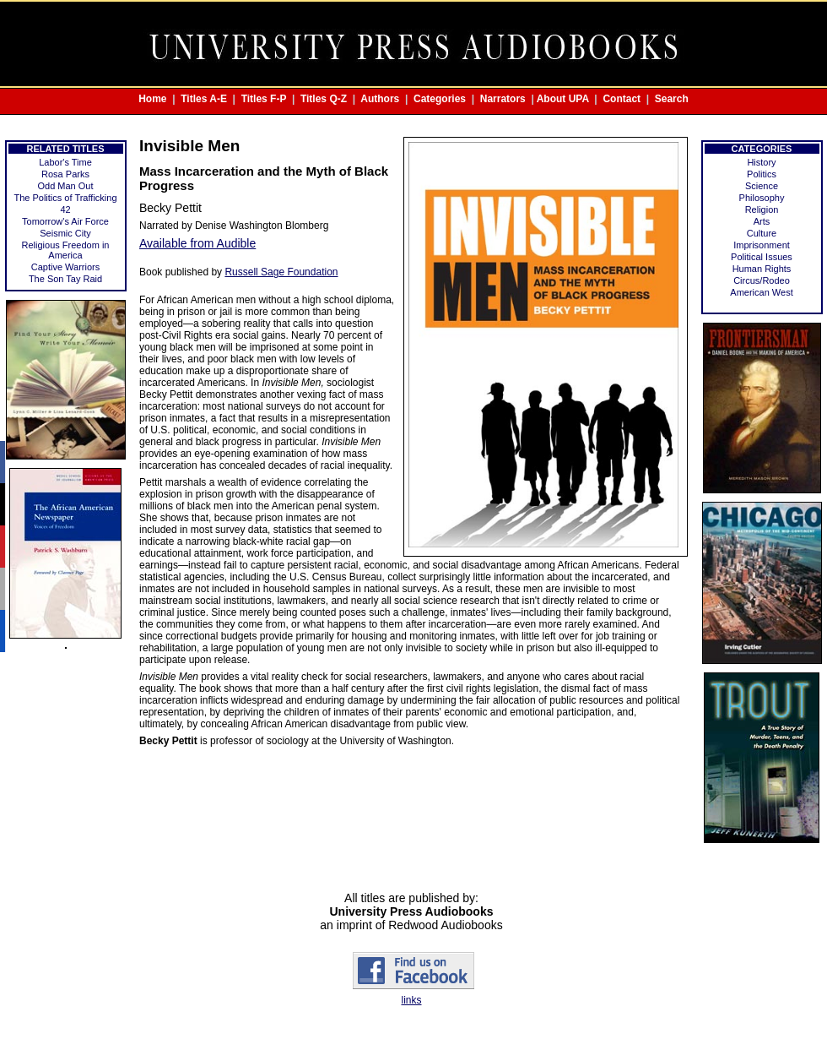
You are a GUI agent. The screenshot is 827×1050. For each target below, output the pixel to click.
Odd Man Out (65, 186)
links (411, 1000)
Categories (440, 99)
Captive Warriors (65, 267)
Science (761, 186)
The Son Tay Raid (65, 279)
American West (761, 292)
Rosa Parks (65, 174)
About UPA (563, 99)
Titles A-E (204, 99)
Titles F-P (264, 99)
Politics (761, 174)
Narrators (503, 99)
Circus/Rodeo (761, 280)
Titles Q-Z (323, 99)
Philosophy (762, 198)
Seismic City (65, 233)
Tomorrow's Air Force (65, 221)
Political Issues (761, 257)
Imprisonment (761, 245)
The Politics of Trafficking (65, 198)
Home (152, 99)
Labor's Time (65, 162)
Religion (762, 209)
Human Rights (762, 269)
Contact (622, 99)
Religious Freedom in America (66, 250)
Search (672, 99)
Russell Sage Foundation (281, 272)
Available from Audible (197, 243)
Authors (379, 99)
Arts (762, 221)
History (761, 162)
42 (65, 209)
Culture (761, 233)
